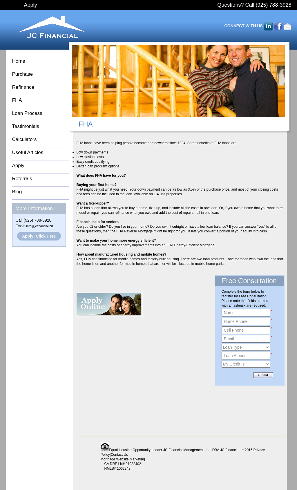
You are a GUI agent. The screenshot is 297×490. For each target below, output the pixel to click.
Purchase (22, 74)
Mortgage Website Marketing (123, 459)
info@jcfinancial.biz (39, 226)
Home (18, 61)
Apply (30, 5)
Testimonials (25, 126)
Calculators (24, 139)
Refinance (23, 87)
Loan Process (27, 113)
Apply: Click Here (39, 236)
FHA (17, 100)
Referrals (22, 178)
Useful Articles (28, 152)
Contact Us (119, 455)
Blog (17, 191)
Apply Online (110, 305)
